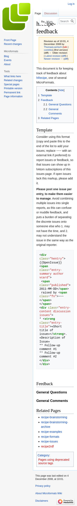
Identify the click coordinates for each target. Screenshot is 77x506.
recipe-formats (50, 436)
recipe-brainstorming (54, 417)
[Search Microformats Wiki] (67, 21)
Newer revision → (53, 58)
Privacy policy (42, 485)
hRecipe (41, 77)
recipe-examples (51, 431)
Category (43, 455)
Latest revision (53, 55)
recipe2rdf (47, 446)
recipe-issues (49, 441)
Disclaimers (41, 500)
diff (63, 55)
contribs (48, 49)
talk (65, 47)
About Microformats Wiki (48, 493)
